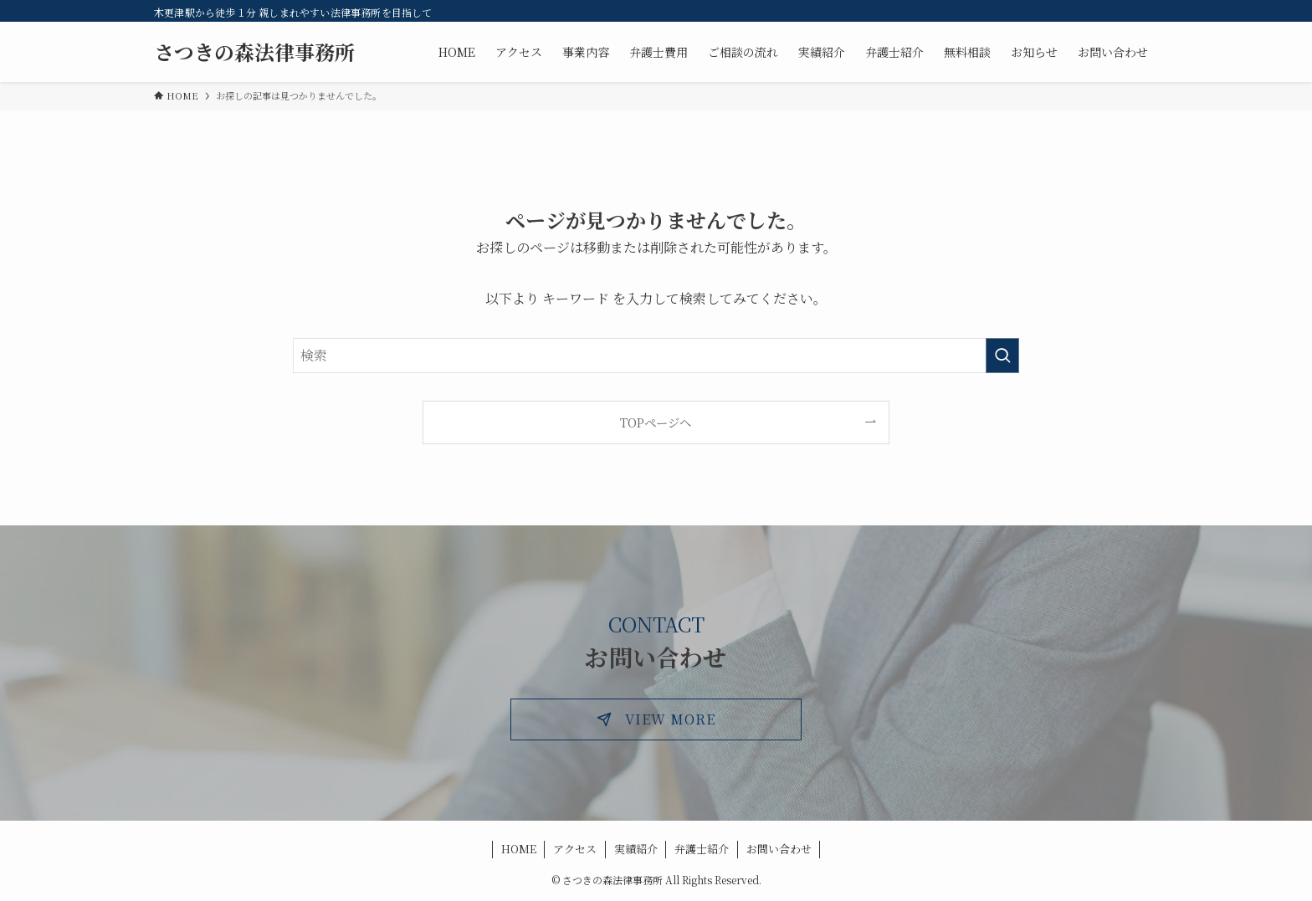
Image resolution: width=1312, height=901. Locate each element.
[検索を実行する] (1002, 355)
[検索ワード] (656, 355)
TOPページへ (655, 422)
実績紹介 (636, 849)
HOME (518, 849)
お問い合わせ (779, 849)
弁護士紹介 (701, 849)
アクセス (575, 849)
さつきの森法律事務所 (254, 52)
